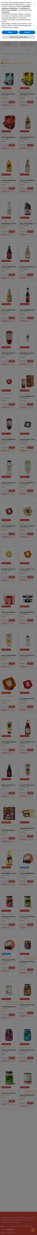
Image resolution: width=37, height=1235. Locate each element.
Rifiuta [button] (10, 32)
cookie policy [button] (5, 12)
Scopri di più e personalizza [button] (18, 37)
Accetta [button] (27, 32)
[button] (34, 3)
